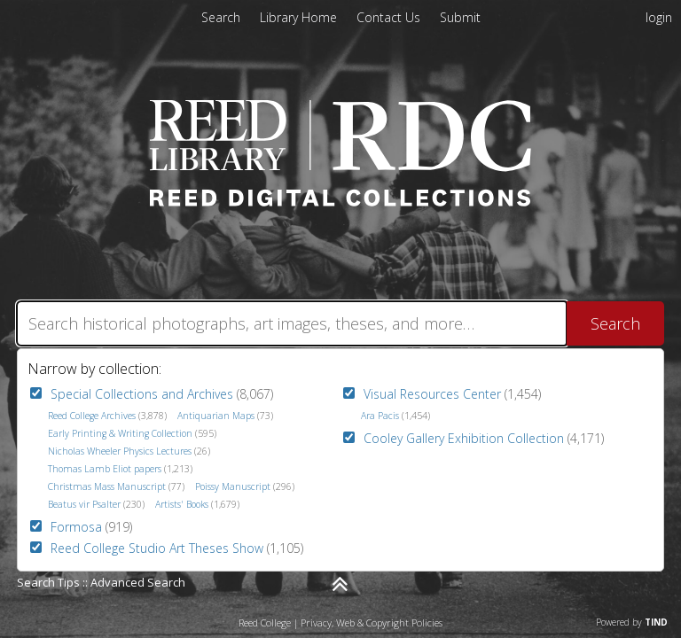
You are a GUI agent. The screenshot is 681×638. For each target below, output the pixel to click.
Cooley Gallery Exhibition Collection (464, 438)
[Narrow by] (340, 584)
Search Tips (48, 582)
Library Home (300, 17)
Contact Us (390, 17)
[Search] (292, 323)
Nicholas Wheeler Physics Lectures (120, 451)
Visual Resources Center (432, 393)
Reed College (265, 622)
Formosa (76, 526)
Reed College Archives (92, 415)
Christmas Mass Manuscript (107, 486)
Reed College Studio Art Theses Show (157, 548)
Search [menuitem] (220, 17)
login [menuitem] (659, 17)
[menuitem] (300, 17)
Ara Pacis (380, 415)
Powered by (632, 622)
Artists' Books (181, 504)
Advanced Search (137, 582)
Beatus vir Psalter (84, 504)
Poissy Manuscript (232, 486)
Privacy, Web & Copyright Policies (371, 622)
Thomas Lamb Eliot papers (104, 469)
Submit (460, 17)
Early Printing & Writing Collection (120, 433)
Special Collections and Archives (142, 393)
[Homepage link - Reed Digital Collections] (341, 201)
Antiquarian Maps (215, 415)
